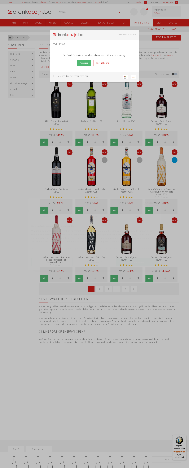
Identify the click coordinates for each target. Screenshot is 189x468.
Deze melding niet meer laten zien (72, 76)
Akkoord (84, 63)
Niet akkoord (102, 63)
